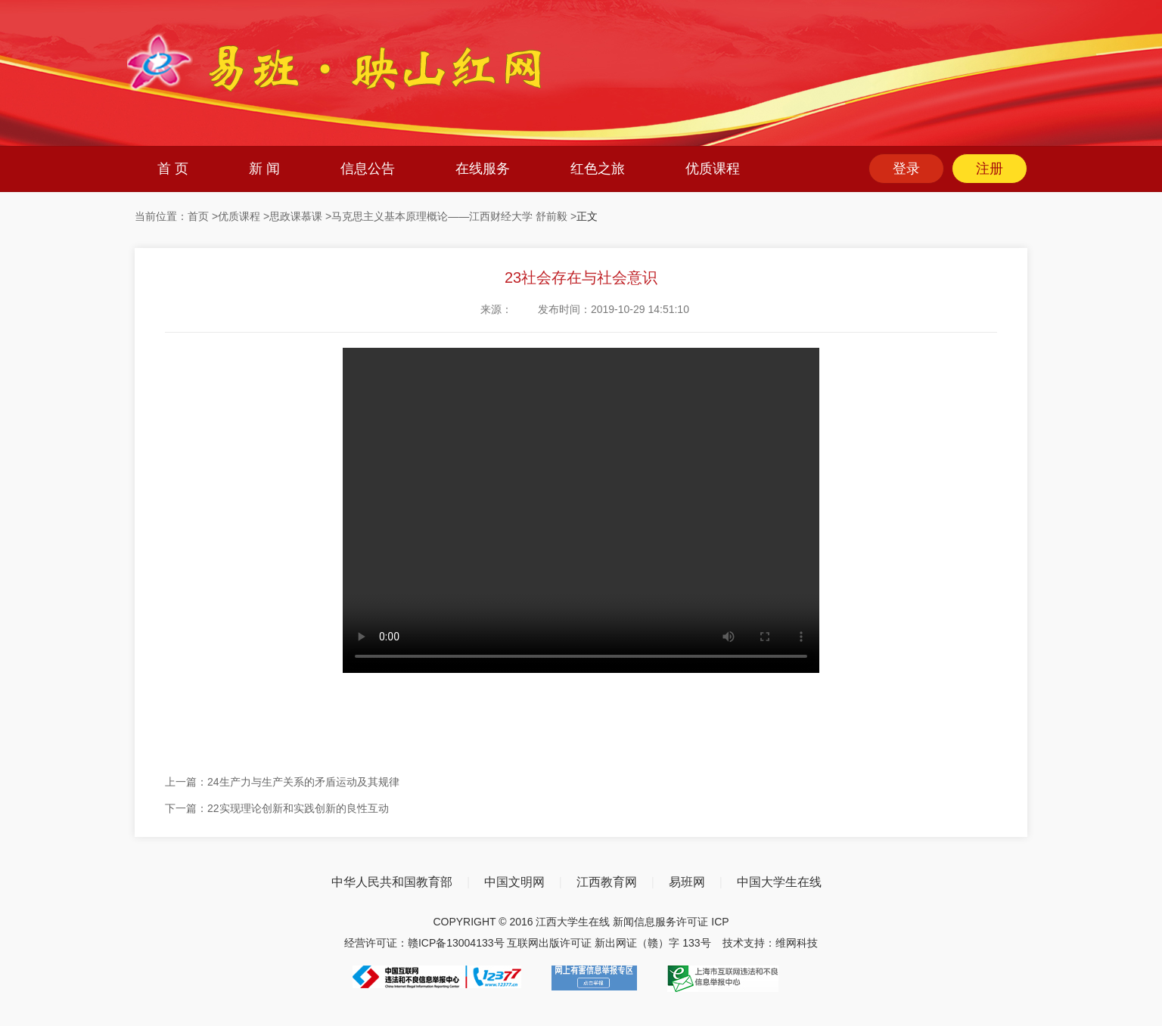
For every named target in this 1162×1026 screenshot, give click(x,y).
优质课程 (712, 168)
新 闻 (264, 168)
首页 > (203, 216)
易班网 (687, 882)
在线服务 (482, 168)
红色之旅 (597, 168)
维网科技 (796, 943)
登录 (906, 168)
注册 (989, 168)
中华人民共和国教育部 (391, 882)
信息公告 (367, 168)
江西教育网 (606, 882)
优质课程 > (243, 216)
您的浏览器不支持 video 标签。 (581, 510)
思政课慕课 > (300, 216)
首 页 (172, 168)
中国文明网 (514, 882)
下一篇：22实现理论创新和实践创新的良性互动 (277, 808)
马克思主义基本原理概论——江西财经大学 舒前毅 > (453, 216)
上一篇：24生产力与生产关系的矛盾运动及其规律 (282, 782)
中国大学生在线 (779, 882)
